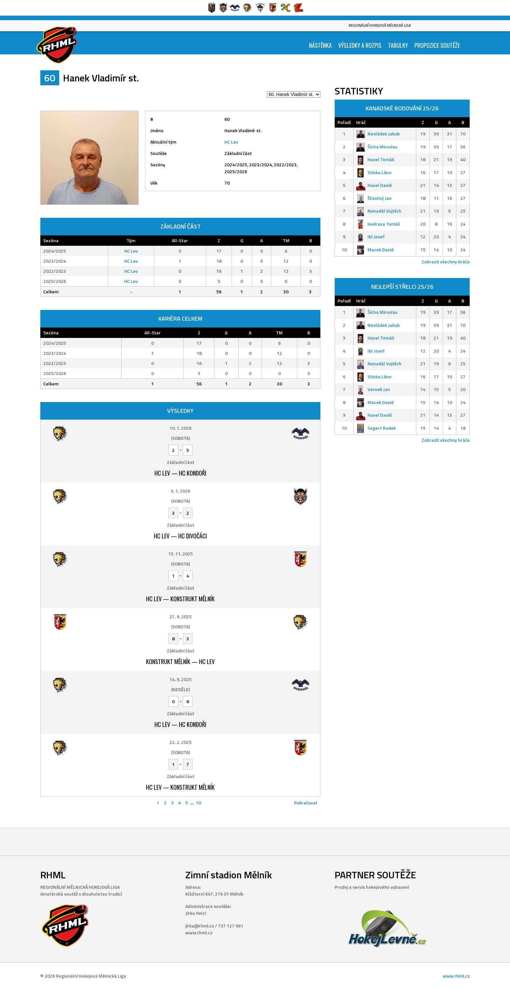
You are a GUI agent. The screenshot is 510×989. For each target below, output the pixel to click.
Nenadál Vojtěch (378, 210)
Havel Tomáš (375, 159)
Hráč (361, 122)
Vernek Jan (373, 389)
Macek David (375, 249)
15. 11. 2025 (180, 553)
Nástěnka (320, 45)
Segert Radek (376, 428)
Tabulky (398, 45)
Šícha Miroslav (376, 146)
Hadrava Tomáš (378, 223)
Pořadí (344, 122)
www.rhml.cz (456, 975)
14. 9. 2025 (180, 679)
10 (198, 802)
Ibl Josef (370, 236)
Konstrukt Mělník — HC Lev (180, 661)
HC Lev (231, 141)
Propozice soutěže (437, 45)
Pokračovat (305, 802)
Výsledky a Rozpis (360, 45)
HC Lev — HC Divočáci (180, 536)
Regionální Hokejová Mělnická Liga (380, 25)
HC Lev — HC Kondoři (180, 473)
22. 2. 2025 (180, 742)
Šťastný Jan (374, 198)
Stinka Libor (374, 172)
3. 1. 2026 (180, 490)
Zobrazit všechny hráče (446, 261)
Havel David (374, 185)
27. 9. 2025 (180, 616)
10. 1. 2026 (180, 428)
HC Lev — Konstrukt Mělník (180, 598)
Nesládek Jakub (378, 133)
